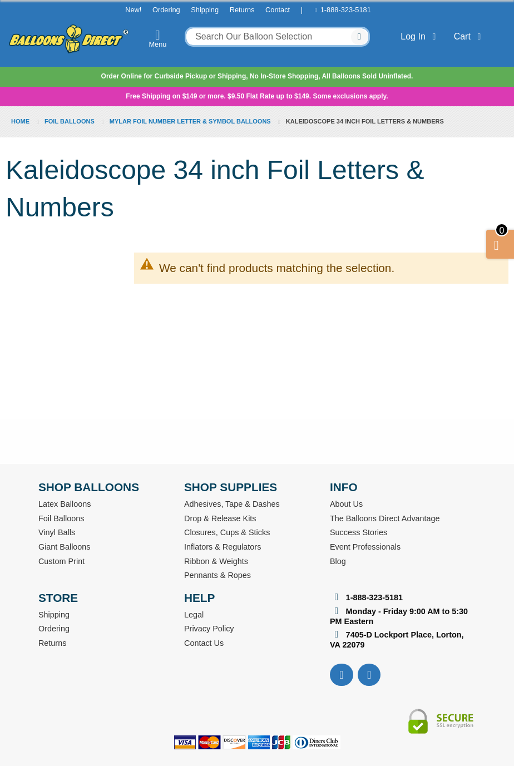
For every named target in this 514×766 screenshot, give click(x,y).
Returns (242, 10)
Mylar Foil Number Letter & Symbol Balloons (191, 121)
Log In (420, 36)
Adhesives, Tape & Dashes (232, 504)
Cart (470, 36)
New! (133, 10)
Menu (158, 38)
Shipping (205, 10)
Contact (277, 10)
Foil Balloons (70, 121)
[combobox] (277, 37)
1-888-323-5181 (345, 10)
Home (21, 121)
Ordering (166, 10)
